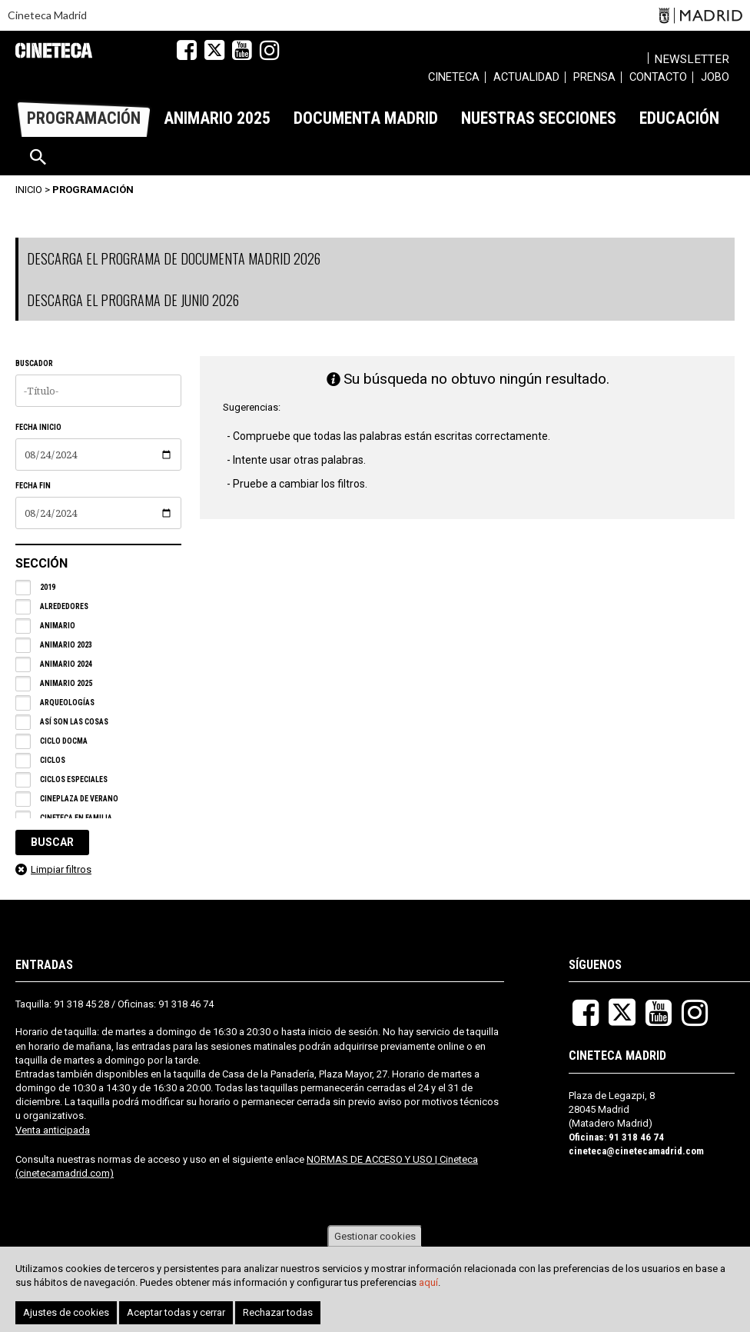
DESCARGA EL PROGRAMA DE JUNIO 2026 (133, 300)
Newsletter (694, 59)
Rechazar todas (278, 1312)
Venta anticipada (52, 1130)
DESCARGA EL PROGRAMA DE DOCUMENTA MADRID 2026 (173, 258)
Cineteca (53, 50)
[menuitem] (454, 79)
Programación (93, 189)
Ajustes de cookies (66, 1312)
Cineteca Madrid (47, 15)
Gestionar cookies (375, 1236)
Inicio (28, 189)
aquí (428, 1282)
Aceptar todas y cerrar (176, 1312)
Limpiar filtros (61, 869)
